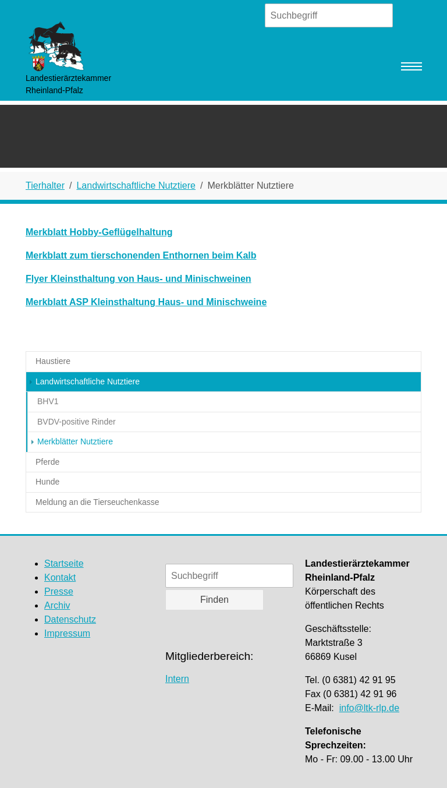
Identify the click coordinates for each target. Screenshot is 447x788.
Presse (58, 591)
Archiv (57, 605)
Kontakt (60, 577)
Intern (177, 679)
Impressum (67, 633)
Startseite (64, 563)
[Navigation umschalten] (411, 66)
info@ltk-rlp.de (369, 708)
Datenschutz (70, 619)
